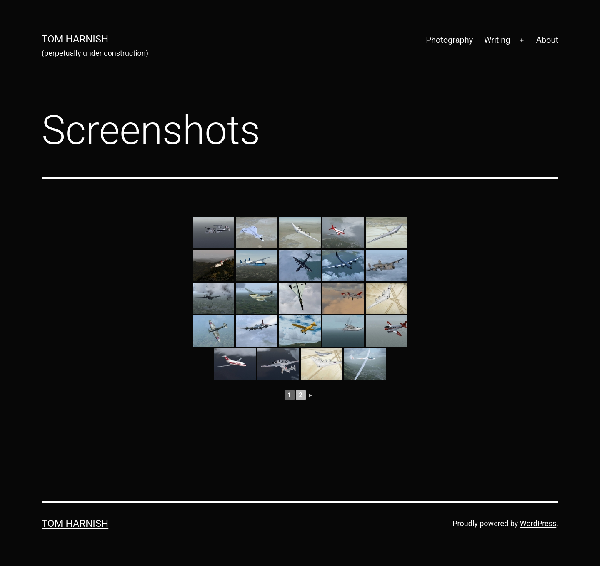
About (547, 40)
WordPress (538, 523)
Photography (449, 40)
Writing (497, 40)
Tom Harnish (75, 39)
